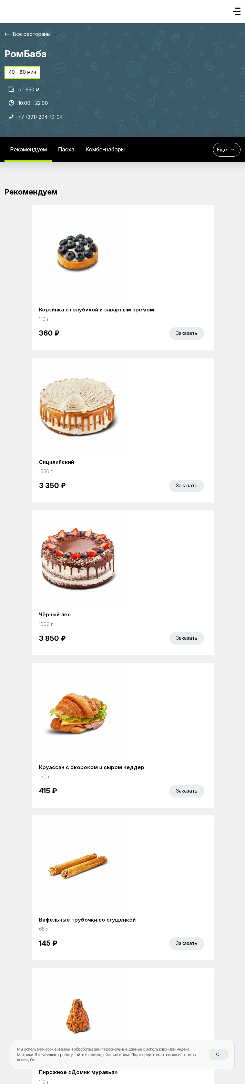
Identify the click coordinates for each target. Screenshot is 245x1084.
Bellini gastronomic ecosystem (57, 1019)
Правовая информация (34, 999)
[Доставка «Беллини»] (11, 9)
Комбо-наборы (105, 149)
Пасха (66, 149)
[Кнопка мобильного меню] (237, 12)
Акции (40, 988)
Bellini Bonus (71, 988)
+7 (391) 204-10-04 (40, 117)
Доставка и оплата (171, 988)
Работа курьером (116, 988)
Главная (15, 988)
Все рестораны (31, 34)
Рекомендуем (28, 149)
